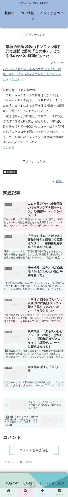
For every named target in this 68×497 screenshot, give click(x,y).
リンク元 (9, 147)
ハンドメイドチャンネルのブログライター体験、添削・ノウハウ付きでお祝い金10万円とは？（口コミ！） (32, 74)
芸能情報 (10, 172)
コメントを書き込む (34, 450)
